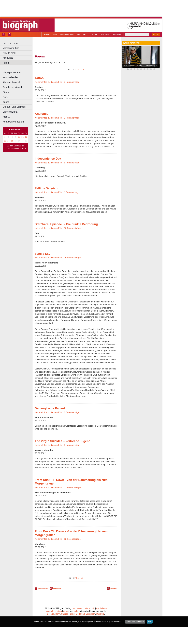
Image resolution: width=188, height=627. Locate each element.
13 (5, 141)
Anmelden (117, 34)
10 (19, 137)
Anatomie (41, 113)
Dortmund (80, 614)
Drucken (113, 588)
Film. (5, 97)
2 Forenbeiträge (71, 445)
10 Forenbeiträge (72, 228)
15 (12, 141)
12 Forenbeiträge (72, 487)
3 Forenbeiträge (71, 118)
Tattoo (39, 78)
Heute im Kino (50, 34)
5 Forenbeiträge (71, 82)
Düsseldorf (90, 614)
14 (8, 141)
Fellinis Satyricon (47, 188)
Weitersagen (43, 588)
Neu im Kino (82, 34)
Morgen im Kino (67, 34)
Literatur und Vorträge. (14, 106)
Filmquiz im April (11, 82)
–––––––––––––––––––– (16, 67)
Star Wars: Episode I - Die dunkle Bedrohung (66, 224)
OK (149, 622)
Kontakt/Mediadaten (13, 121)
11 (22, 137)
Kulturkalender (10, 77)
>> (82, 69)
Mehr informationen (135, 622)
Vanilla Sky (42, 253)
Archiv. (6, 116)
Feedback (57, 588)
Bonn (58, 614)
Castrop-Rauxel (68, 614)
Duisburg (100, 614)
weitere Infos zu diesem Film (48, 82)
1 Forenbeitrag (71, 192)
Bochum (50, 614)
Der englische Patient (50, 408)
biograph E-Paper (12, 72)
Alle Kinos (105, 34)
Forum (94, 34)
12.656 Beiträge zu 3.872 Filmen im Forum (15, 147)
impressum (78, 608)
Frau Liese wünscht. (13, 87)
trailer (75, 611)
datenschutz (89, 608)
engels (66, 611)
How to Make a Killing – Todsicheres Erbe (141, 66)
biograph (49, 611)
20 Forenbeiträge (72, 257)
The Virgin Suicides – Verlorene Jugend (62, 441)
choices (58, 611)
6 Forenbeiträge (71, 162)
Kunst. (6, 102)
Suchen (155, 34)
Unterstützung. (10, 111)
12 (26, 137)
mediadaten (101, 608)
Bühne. (6, 92)
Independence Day (48, 158)
